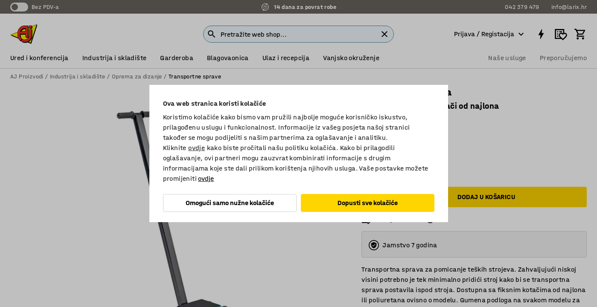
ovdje (196, 148)
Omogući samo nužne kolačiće (230, 203)
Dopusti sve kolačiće (368, 203)
